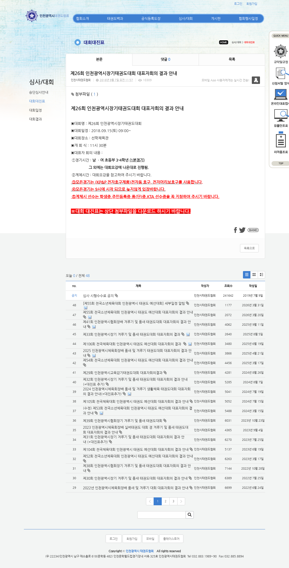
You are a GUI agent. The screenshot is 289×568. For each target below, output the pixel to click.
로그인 (238, 3)
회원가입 (251, 3)
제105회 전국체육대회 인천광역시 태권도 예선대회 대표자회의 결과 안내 (136, 401)
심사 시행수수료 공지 (100, 296)
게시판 (216, 18)
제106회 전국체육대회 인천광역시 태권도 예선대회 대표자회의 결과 (132, 344)
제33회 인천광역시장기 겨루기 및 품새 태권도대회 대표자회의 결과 (131, 334)
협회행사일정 (248, 18)
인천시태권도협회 (81, 80)
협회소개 (82, 18)
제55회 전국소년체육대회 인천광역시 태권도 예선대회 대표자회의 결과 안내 (138, 312)
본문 (99, 59)
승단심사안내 (38, 92)
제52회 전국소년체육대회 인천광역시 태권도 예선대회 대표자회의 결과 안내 (138, 456)
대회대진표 (37, 101)
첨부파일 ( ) (84, 94)
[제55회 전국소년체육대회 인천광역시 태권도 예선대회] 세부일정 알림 (134, 303)
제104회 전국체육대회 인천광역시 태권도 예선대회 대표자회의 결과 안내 (136, 449)
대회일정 (35, 110)
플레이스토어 (171, 538)
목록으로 (249, 248)
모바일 (150, 538)
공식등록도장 (151, 18)
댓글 (165, 59)
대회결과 (35, 119)
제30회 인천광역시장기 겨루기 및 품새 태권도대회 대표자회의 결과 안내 (135, 478)
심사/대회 (186, 18)
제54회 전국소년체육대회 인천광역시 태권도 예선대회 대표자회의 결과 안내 (138, 360)
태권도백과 (115, 18)
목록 (232, 59)
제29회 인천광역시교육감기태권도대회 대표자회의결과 (122, 373)
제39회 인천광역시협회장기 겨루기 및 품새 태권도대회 (122, 421)
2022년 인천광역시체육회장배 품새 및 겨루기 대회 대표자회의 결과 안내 (135, 488)
